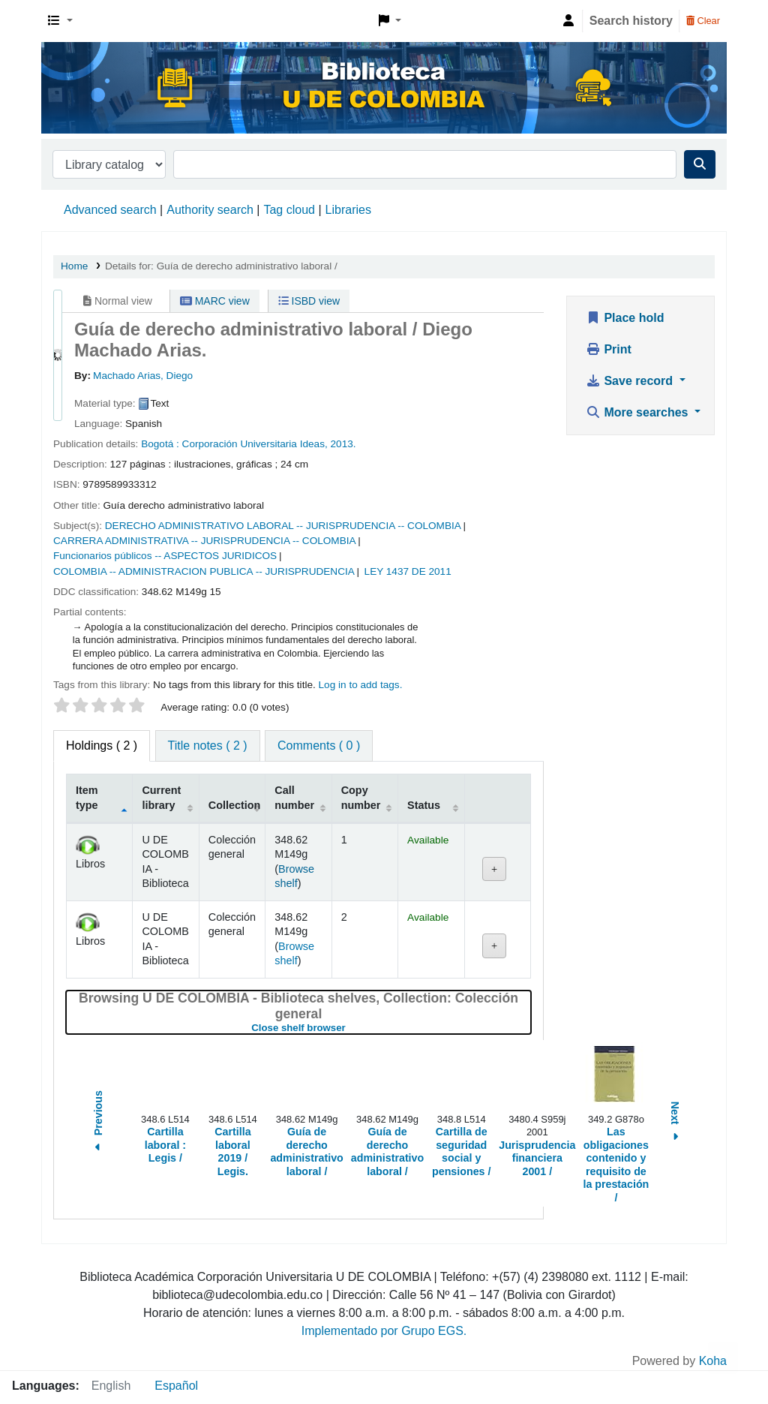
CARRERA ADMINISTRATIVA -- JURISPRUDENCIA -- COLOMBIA (204, 540)
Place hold (625, 317)
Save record (631, 380)
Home (74, 266)
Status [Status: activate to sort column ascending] (423, 805)
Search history (631, 20)
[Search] (700, 164)
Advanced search (110, 209)
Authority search (210, 209)
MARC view (215, 301)
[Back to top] (723, 1358)
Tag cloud (289, 209)
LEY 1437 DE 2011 (408, 571)
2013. (343, 443)
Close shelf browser (348, 1027)
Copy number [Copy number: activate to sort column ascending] (361, 797)
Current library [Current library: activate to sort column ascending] (161, 797)
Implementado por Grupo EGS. (384, 1330)
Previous (98, 1123)
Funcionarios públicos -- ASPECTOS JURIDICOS (165, 555)
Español (176, 1385)
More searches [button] (639, 412)
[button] (60, 21)
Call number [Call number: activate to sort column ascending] (294, 797)
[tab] (207, 746)
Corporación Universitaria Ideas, (255, 443)
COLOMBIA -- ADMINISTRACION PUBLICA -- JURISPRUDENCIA (204, 571)
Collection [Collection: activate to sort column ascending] (234, 805)
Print (609, 349)
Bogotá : (160, 443)
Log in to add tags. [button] (361, 684)
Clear (703, 20)
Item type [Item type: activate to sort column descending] (87, 797)
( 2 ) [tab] (101, 745)
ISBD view (309, 301)
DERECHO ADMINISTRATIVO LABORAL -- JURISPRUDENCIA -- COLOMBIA (283, 525)
